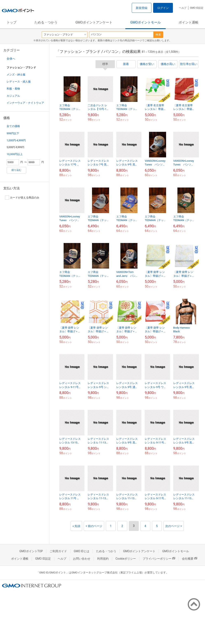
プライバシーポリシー (159, 558)
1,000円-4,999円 (16, 140)
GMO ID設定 (196, 7)
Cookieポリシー (125, 558)
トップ (11, 22)
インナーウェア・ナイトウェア (25, 102)
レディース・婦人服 (19, 81)
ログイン (163, 7)
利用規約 (103, 558)
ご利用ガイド (58, 551)
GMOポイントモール (145, 22)
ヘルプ (182, 7)
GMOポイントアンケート (93, 22)
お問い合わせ (81, 558)
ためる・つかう (45, 22)
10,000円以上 (15, 154)
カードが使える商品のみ (22, 198)
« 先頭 (76, 526)
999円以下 (13, 133)
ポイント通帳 (188, 22)
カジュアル (13, 95)
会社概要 (189, 558)
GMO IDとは (81, 551)
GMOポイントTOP (31, 551)
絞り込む (16, 170)
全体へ (11, 58)
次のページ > (173, 526)
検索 (158, 34)
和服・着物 (13, 88)
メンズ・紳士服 (16, 74)
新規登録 (141, 7)
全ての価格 (13, 126)
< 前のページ (94, 526)
